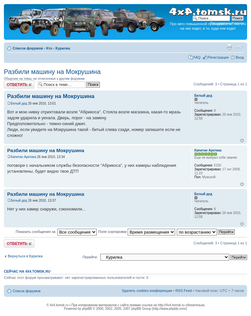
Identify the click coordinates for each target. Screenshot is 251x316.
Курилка (62, 48)
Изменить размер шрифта (239, 47)
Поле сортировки (136, 232)
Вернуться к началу (242, 140)
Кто (49, 48)
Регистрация (218, 57)
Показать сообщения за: (56, 232)
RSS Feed (183, 291)
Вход (240, 57)
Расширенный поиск (227, 23)
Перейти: (90, 257)
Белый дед (19, 103)
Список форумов (28, 48)
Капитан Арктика (23, 157)
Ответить (19, 84)
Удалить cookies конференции (147, 291)
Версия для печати (229, 47)
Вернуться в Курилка (25, 256)
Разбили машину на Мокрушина (52, 71)
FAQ (197, 57)
